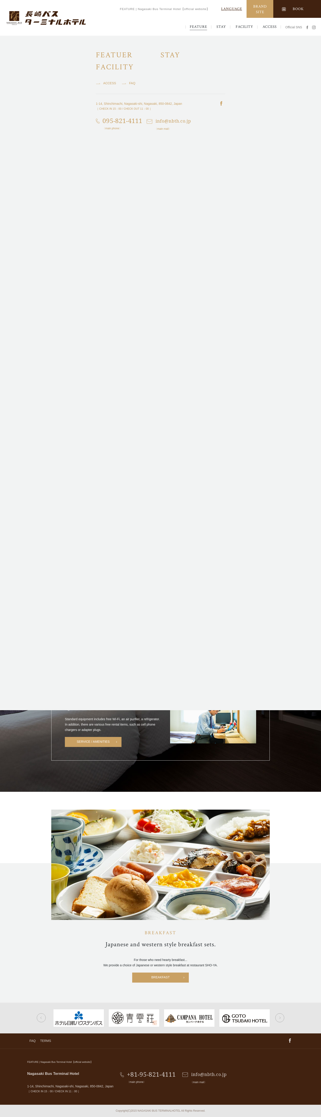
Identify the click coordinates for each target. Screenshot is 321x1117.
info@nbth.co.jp (209, 1074)
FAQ (32, 1041)
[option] (75, 360)
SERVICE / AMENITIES (93, 741)
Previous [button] (41, 1017)
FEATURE (198, 26)
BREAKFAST (160, 977)
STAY (221, 26)
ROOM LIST (160, 661)
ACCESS (270, 26)
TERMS (45, 1041)
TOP (8, 41)
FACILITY (244, 26)
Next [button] (279, 1017)
